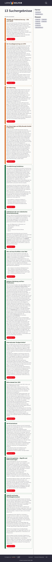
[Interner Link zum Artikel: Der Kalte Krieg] (11, 121)
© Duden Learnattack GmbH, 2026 (26, 560)
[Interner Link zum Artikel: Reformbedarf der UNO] (11, 418)
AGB (46, 557)
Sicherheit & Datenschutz (39, 557)
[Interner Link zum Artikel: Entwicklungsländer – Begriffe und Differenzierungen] (11, 490)
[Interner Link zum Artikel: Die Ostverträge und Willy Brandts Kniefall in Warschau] (11, 161)
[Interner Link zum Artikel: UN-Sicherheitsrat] (11, 453)
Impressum (31, 557)
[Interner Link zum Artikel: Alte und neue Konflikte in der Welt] (11, 276)
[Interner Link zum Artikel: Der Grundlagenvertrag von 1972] (11, 83)
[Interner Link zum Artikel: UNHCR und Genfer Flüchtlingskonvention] (11, 546)
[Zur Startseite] (13, 3)
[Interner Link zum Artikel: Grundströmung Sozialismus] (11, 207)
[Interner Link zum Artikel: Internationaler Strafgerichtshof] (11, 377)
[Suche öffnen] (46, 3)
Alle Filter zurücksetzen (9, 16)
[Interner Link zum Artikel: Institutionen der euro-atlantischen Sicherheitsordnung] (11, 247)
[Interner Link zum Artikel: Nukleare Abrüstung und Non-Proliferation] (11, 337)
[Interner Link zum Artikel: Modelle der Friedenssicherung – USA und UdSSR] (11, 39)
